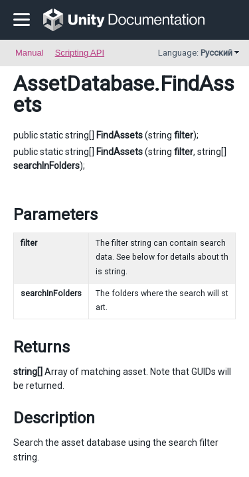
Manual (29, 53)
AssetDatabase (83, 83)
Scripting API (79, 53)
